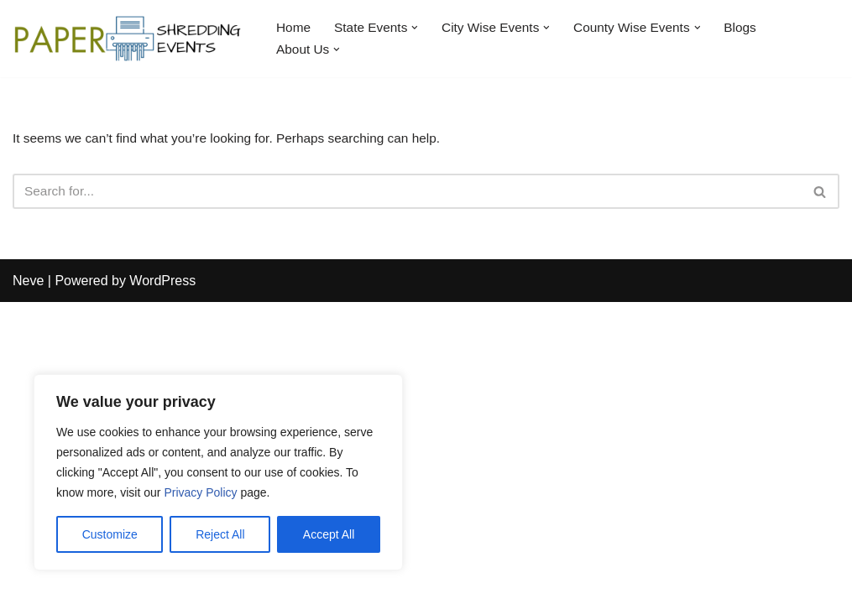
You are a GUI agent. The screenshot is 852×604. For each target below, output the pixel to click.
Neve (28, 582)
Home (294, 27)
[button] (419, 27)
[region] (218, 472)
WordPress (162, 582)
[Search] (407, 193)
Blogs (754, 27)
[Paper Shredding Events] (130, 38)
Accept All (328, 534)
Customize (110, 534)
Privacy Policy (200, 492)
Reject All (220, 534)
